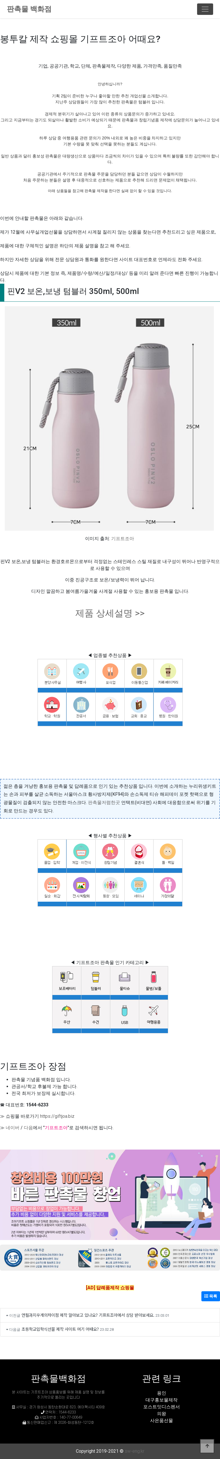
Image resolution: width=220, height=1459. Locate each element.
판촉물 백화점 (29, 9)
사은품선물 (161, 1420)
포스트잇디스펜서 (161, 1406)
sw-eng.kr (134, 1451)
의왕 (161, 1413)
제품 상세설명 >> (110, 613)
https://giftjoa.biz (57, 1116)
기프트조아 (122, 538)
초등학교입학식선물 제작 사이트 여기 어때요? (60, 1329)
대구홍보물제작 (162, 1400)
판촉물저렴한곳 (104, 802)
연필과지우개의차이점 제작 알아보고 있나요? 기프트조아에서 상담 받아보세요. (87, 1315)
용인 (161, 1393)
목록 (210, 1296)
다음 (28, 1127)
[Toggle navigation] (205, 9)
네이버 (12, 1127)
